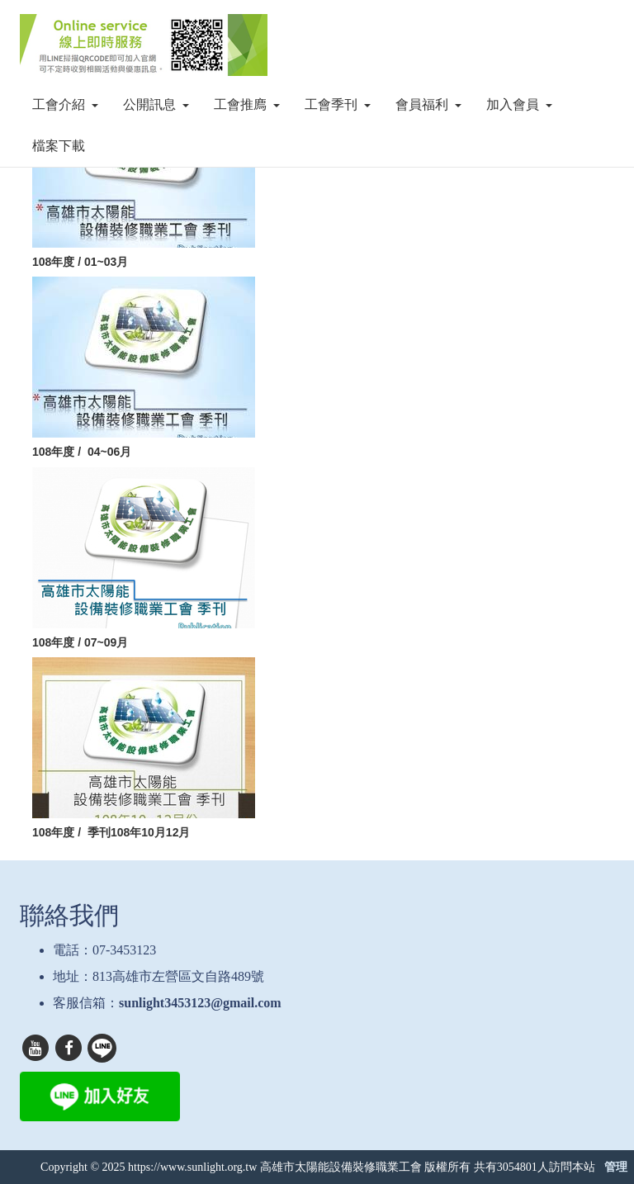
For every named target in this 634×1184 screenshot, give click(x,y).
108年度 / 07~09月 (80, 642)
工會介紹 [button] (65, 104)
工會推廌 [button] (247, 104)
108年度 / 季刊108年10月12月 (111, 832)
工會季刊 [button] (338, 104)
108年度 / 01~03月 (83, 261)
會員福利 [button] (428, 104)
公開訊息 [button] (156, 104)
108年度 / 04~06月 (81, 451)
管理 (615, 1166)
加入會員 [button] (519, 104)
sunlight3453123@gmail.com (200, 1003)
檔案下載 (58, 146)
